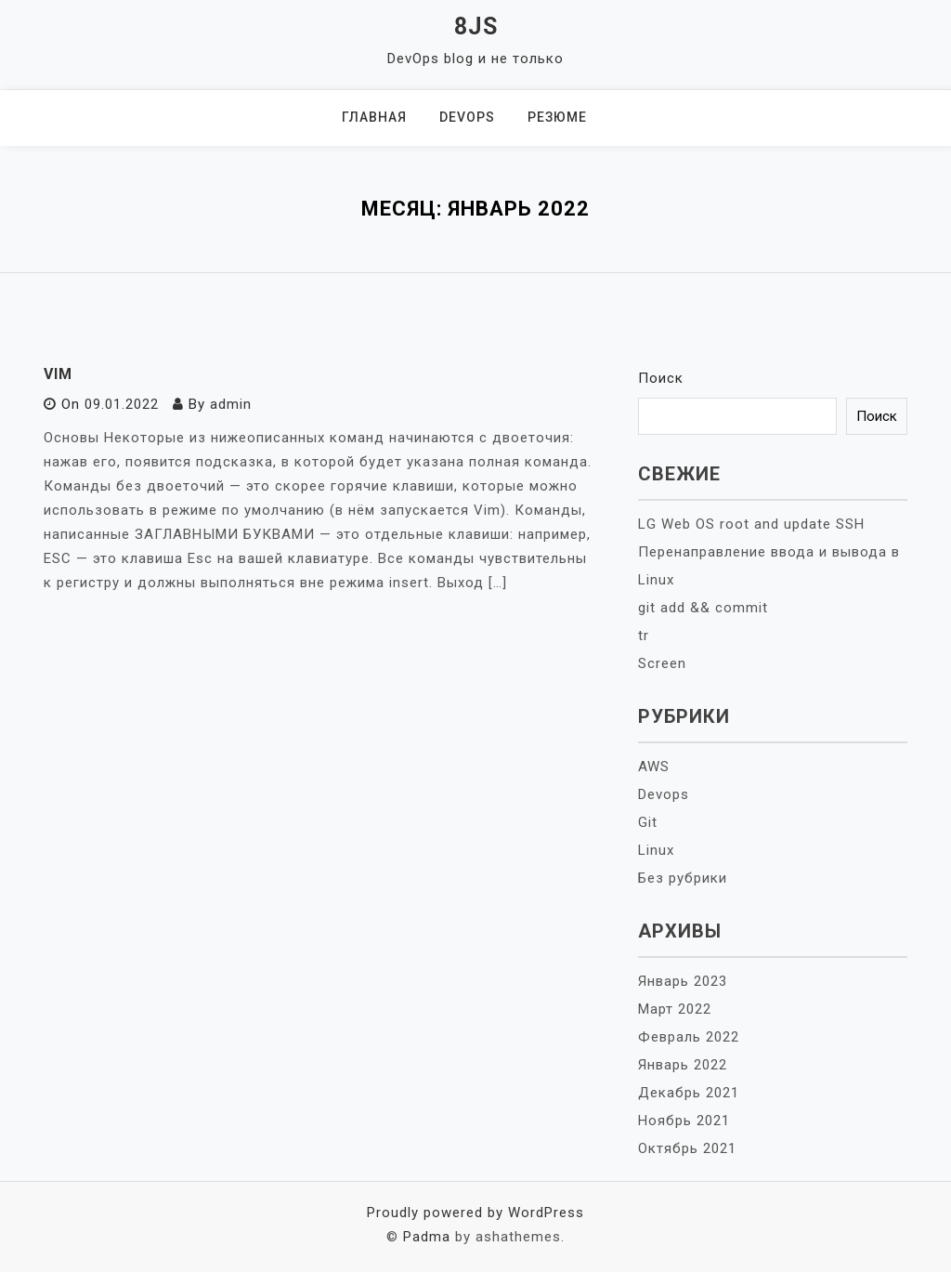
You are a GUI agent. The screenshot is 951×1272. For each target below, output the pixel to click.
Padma (426, 1236)
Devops (663, 794)
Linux (656, 850)
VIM (58, 374)
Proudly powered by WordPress (475, 1212)
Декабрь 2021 (688, 1092)
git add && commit (703, 607)
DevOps (467, 117)
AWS (654, 766)
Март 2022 (674, 1009)
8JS (476, 26)
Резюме (557, 117)
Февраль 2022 (688, 1037)
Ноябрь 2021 (684, 1120)
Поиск (661, 378)
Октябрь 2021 (687, 1148)
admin (231, 404)
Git (648, 822)
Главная (374, 117)
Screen (662, 663)
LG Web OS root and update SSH (751, 524)
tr (643, 635)
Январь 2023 (682, 981)
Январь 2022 (682, 1064)
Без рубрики (682, 878)
